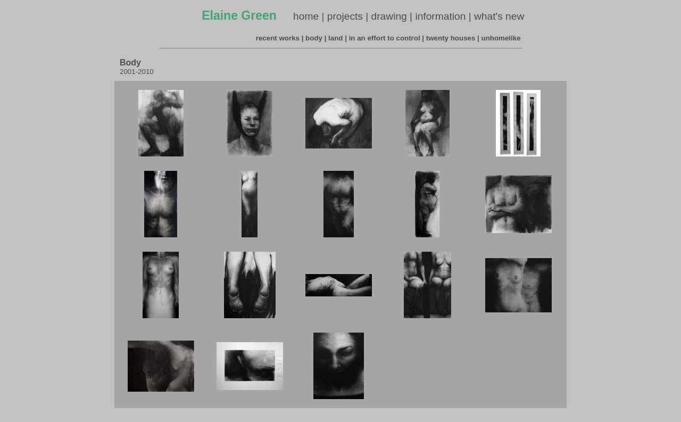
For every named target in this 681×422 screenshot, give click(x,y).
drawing (389, 16)
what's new (499, 16)
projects (345, 16)
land (335, 38)
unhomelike (501, 38)
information (440, 16)
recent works (278, 38)
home (306, 16)
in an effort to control (384, 38)
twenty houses (451, 38)
